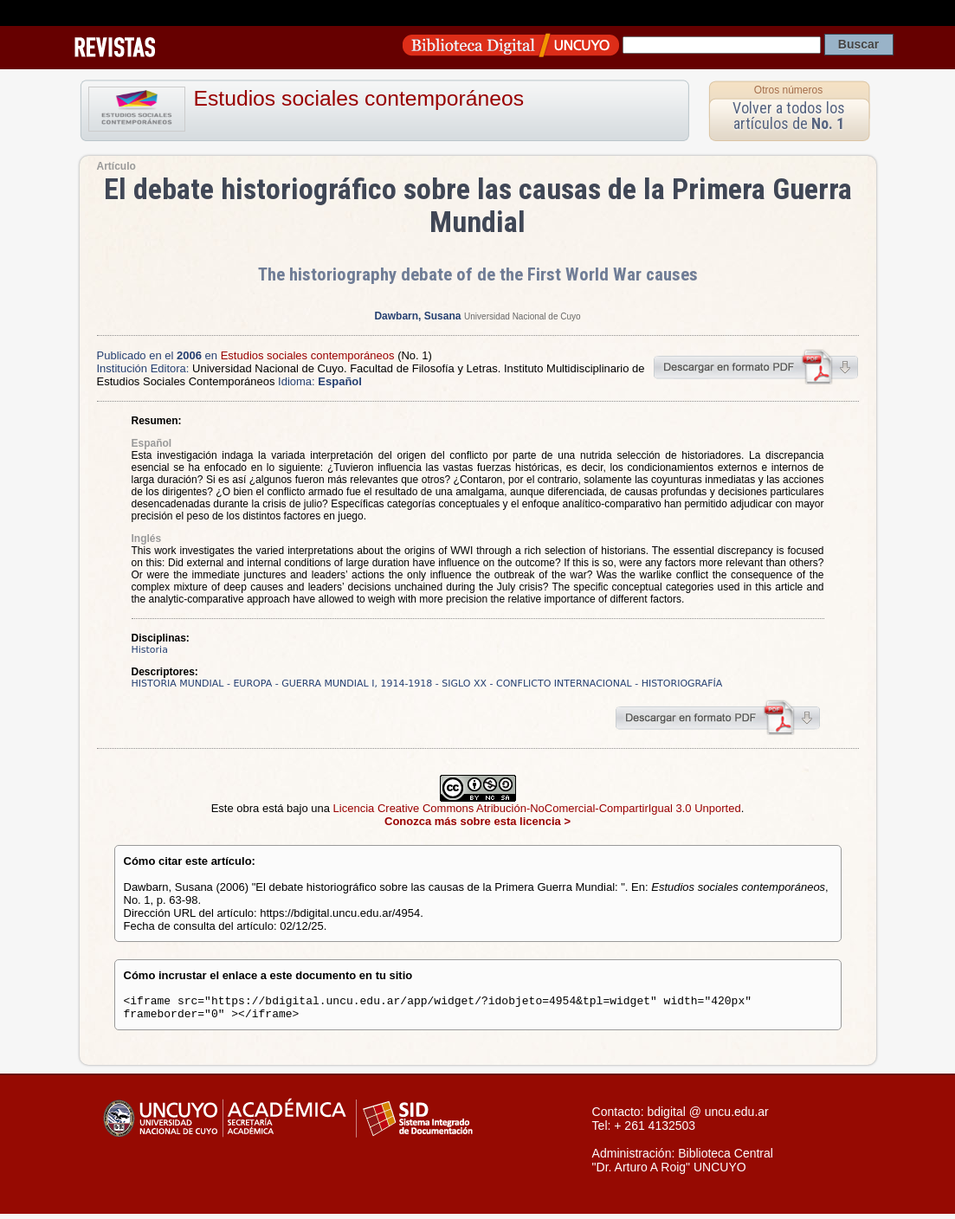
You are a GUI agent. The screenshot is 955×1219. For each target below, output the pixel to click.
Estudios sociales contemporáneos (359, 98)
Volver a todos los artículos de (788, 115)
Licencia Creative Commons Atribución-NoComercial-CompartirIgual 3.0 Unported (537, 808)
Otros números (788, 90)
